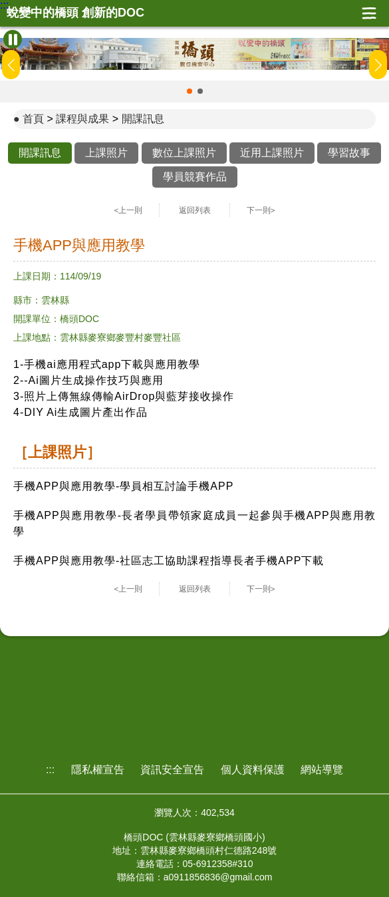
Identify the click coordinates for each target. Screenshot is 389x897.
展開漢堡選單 (369, 13)
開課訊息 (143, 118)
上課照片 (106, 152)
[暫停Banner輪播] (12, 39)
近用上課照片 (272, 152)
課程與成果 (82, 118)
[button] (189, 91)
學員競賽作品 (195, 176)
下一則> (261, 210)
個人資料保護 (253, 769)
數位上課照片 (184, 152)
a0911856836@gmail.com (218, 877)
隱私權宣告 (97, 769)
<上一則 (128, 210)
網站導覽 (322, 769)
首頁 (33, 118)
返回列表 (195, 210)
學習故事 (349, 152)
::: (4, 5)
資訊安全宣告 (172, 769)
